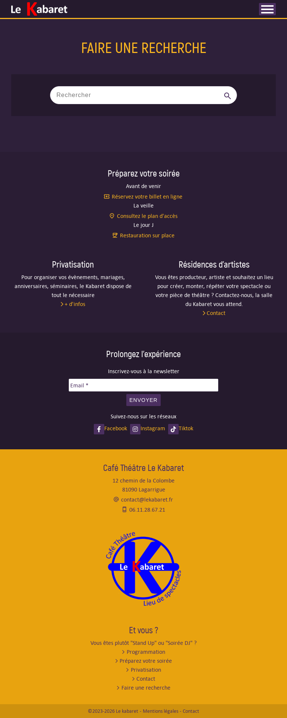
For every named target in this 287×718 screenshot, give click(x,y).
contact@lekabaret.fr (147, 499)
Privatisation (146, 669)
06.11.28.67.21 (147, 509)
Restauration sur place (147, 235)
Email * (79, 385)
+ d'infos (75, 304)
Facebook (115, 428)
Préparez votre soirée (146, 660)
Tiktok (186, 428)
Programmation (146, 651)
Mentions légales (160, 711)
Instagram (153, 428)
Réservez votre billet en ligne (147, 196)
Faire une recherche (145, 687)
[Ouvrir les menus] (267, 9)
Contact (216, 312)
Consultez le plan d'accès (147, 215)
